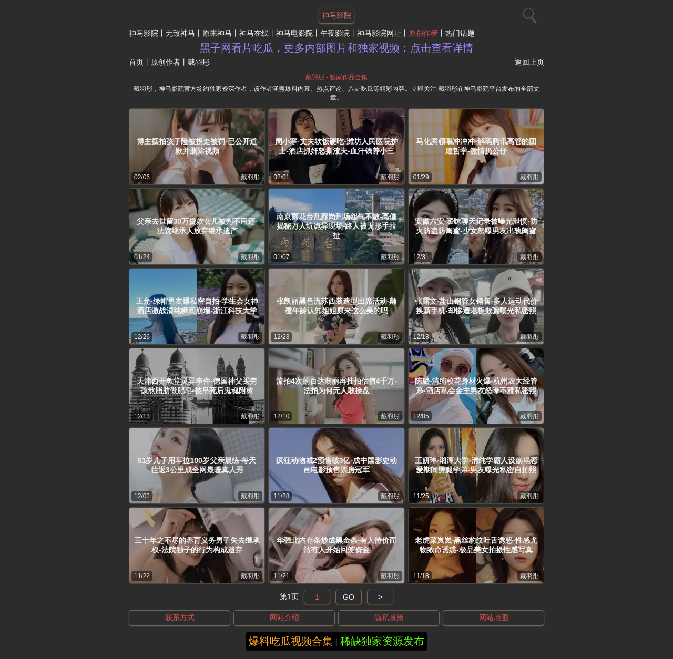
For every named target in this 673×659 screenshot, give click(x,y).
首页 (136, 62)
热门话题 (460, 33)
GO (348, 597)
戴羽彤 (250, 177)
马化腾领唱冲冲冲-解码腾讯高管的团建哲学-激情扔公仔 (476, 146)
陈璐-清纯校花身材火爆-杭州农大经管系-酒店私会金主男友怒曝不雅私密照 (476, 386)
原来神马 (217, 33)
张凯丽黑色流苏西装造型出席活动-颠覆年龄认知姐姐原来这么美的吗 (337, 306)
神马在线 (254, 33)
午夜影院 (335, 33)
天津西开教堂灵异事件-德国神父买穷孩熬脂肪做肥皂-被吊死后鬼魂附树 (197, 386)
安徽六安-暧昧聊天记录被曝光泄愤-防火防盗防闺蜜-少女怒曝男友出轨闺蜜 (476, 226)
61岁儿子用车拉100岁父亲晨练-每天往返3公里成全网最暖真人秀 (197, 465)
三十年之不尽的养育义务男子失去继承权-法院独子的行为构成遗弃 (197, 545)
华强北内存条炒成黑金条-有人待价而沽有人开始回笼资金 (337, 545)
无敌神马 (180, 33)
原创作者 (423, 33)
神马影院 (143, 33)
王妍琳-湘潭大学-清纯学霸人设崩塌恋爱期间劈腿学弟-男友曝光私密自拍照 (476, 465)
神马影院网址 (379, 33)
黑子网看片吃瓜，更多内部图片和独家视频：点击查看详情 (336, 48)
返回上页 (529, 62)
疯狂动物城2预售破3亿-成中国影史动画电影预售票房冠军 (336, 465)
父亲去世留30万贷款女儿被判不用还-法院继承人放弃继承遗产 (197, 226)
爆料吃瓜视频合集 (291, 641)
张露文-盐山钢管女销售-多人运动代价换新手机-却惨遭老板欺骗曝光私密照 (476, 306)
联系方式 (180, 617)
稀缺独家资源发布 (382, 641)
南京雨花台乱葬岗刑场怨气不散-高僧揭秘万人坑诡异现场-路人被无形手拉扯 (337, 226)
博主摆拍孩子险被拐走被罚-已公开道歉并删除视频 (197, 146)
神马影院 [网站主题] (336, 15)
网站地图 (493, 617)
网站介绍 (284, 617)
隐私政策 (389, 617)
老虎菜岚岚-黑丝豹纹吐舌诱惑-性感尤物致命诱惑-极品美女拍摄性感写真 (476, 545)
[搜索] (528, 13)
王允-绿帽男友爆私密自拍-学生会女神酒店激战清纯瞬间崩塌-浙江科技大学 (197, 306)
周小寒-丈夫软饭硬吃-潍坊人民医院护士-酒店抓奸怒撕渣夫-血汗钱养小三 (336, 146)
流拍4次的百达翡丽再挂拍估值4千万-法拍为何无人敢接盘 (336, 386)
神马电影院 (294, 33)
